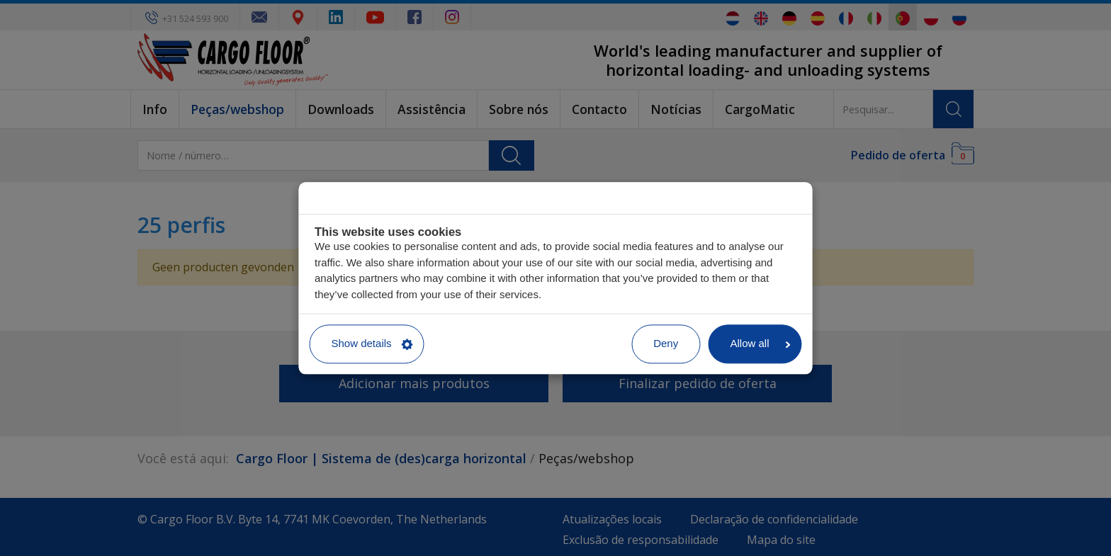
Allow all (760, 344)
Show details (372, 344)
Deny (665, 344)
